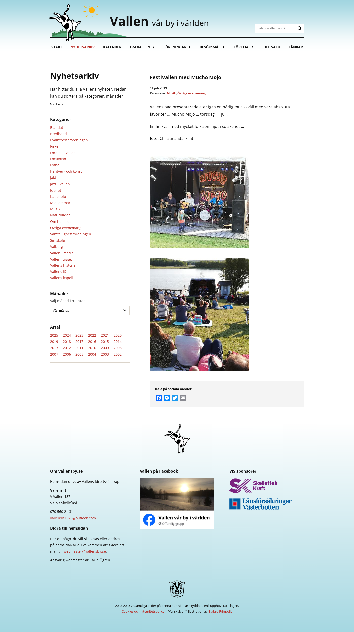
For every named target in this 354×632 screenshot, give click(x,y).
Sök (299, 28)
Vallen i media (62, 253)
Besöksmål (210, 47)
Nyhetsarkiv (83, 47)
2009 (105, 347)
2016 (92, 341)
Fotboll (55, 165)
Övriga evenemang (65, 227)
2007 (54, 354)
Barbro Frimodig (220, 611)
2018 (67, 341)
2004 (92, 354)
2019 (54, 341)
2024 (67, 335)
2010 (92, 347)
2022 (92, 335)
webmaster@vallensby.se (85, 551)
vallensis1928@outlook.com (73, 518)
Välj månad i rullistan (68, 300)
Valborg (56, 246)
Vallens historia (63, 265)
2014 (118, 341)
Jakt (53, 177)
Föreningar (174, 47)
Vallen (159, 21)
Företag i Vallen (63, 152)
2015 (105, 341)
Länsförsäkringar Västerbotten (266, 504)
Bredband (58, 133)
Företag (242, 47)
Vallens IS (58, 271)
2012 (67, 347)
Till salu (271, 47)
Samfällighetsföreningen (70, 234)
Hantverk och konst (66, 171)
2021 (105, 335)
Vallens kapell (61, 277)
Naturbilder (60, 215)
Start (56, 47)
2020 (118, 335)
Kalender (112, 47)
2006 (67, 354)
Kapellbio (58, 196)
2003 (105, 354)
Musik (55, 209)
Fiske (54, 146)
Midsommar (60, 202)
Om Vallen (140, 47)
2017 (79, 341)
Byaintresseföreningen (69, 140)
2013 (54, 347)
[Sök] (275, 28)
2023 (79, 335)
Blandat (56, 127)
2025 (54, 335)
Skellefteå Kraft (266, 485)
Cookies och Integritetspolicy (143, 611)
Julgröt (55, 190)
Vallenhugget (61, 259)
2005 (79, 354)
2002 (118, 354)
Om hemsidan (62, 221)
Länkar (296, 47)
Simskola (57, 240)
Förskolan (58, 159)
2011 (79, 347)
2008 (118, 347)
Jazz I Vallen (60, 184)
